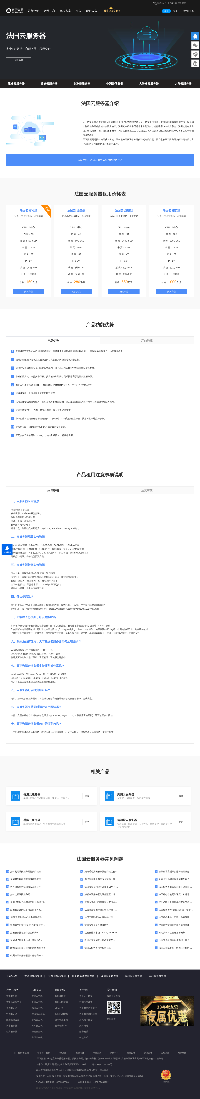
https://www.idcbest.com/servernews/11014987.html (73, 609)
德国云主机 (37, 1031)
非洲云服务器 (114, 83)
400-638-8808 (180, 3)
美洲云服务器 (49, 83)
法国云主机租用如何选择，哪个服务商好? (179, 940)
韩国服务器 (11, 1014)
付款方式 (83, 1037)
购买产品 (28, 291)
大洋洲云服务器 (149, 83)
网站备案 (131, 1053)
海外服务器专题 (58, 976)
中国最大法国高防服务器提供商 (174, 925)
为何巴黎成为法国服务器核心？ (25, 887)
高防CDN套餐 (61, 1014)
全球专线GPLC (62, 1025)
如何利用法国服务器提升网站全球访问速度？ (32, 871)
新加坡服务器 (12, 1019)
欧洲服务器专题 (135, 976)
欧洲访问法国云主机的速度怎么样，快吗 (104, 940)
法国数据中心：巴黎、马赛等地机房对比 (178, 917)
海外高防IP (60, 996)
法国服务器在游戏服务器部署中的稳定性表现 (32, 879)
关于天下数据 (85, 996)
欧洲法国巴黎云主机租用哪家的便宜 (27, 948)
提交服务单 (188, 11)
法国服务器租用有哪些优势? (24, 932)
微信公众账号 (113, 996)
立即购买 (18, 60)
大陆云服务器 (183, 83)
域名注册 (165, 1053)
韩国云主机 (37, 1008)
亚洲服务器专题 (111, 976)
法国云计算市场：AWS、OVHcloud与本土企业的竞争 (111, 932)
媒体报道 (83, 1025)
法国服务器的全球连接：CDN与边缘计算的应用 (108, 887)
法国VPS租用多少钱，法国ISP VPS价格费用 (32, 940)
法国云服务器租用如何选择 (98, 948)
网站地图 (182, 1053)
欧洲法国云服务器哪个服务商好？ (26, 955)
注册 (166, 11)
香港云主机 (37, 996)
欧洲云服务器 (81, 83)
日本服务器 (11, 1025)
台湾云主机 (37, 1019)
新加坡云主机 (38, 1014)
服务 (78, 10)
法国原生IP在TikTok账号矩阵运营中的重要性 (32, 925)
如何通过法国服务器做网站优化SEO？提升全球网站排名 (112, 871)
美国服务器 (11, 1008)
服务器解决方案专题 (85, 976)
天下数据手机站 (21, 1053)
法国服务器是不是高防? (96, 925)
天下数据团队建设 (88, 1014)
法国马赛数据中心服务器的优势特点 (28, 917)
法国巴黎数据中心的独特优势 (99, 917)
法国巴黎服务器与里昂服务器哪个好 (27, 902)
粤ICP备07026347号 (102, 1064)
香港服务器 (11, 996)
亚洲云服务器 (16, 83)
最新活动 (33, 10)
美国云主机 (37, 1002)
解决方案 (65, 10)
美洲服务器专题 (157, 976)
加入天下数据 (85, 1019)
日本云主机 (37, 1025)
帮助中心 (114, 1053)
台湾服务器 (11, 1031)
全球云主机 (37, 1037)
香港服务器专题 (34, 976)
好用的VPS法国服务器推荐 (172, 932)
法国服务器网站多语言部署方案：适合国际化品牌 (34, 909)
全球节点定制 (61, 1019)
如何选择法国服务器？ (21, 894)
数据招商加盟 (85, 1002)
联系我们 (63, 1053)
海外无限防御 (61, 1002)
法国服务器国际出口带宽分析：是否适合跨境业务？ (110, 909)
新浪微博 (111, 1019)
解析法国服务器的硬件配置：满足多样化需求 (106, 894)
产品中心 (49, 10)
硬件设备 (91, 10)
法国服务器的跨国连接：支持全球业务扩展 (105, 902)
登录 (175, 11)
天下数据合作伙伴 (88, 1008)
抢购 (87, 796)
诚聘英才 (80, 1053)
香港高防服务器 (14, 1002)
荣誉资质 (83, 1031)
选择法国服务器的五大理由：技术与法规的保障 (107, 879)
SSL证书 (59, 1008)
